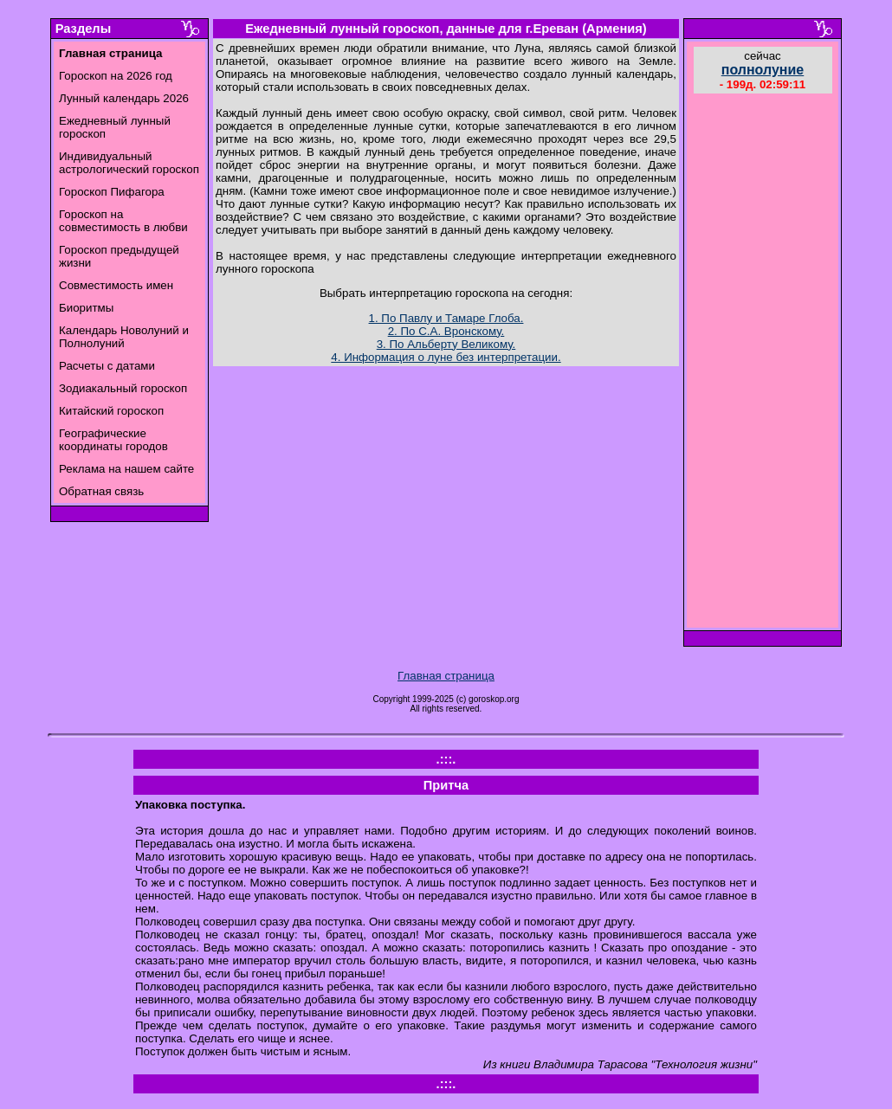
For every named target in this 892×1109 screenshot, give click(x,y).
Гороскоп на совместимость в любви (123, 221)
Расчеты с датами (107, 365)
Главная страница (446, 675)
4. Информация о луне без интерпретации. (445, 357)
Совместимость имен (116, 285)
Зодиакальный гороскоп (123, 388)
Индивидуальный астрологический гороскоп (129, 163)
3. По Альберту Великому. (446, 344)
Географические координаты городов (113, 440)
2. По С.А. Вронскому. (446, 331)
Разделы (83, 28)
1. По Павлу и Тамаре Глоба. (446, 318)
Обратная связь (101, 491)
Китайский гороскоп (111, 410)
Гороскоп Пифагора (112, 191)
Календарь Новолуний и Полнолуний (124, 337)
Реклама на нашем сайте (126, 468)
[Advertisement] (763, 362)
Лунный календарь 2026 (124, 98)
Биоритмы (86, 307)
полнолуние (763, 69)
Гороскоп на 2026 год (115, 75)
